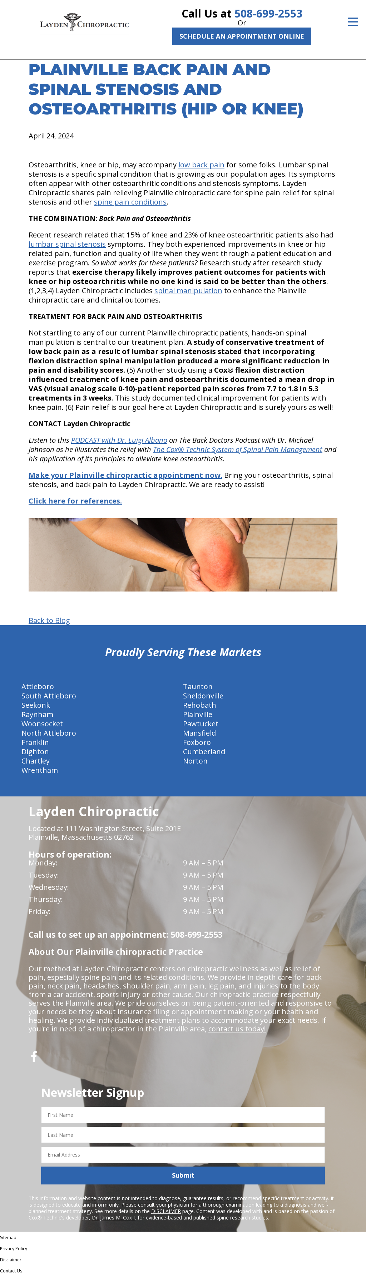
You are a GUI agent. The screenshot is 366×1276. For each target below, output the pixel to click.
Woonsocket (42, 723)
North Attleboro (48, 733)
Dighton (35, 751)
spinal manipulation (188, 290)
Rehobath (199, 705)
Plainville (197, 714)
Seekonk (35, 705)
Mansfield (199, 733)
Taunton (198, 686)
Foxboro (197, 742)
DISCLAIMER (166, 1211)
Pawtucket (200, 723)
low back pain (201, 165)
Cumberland (204, 751)
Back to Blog (49, 620)
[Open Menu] (353, 22)
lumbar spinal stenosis (67, 244)
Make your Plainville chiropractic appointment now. (125, 475)
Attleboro (37, 686)
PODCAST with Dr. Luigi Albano (119, 440)
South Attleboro (48, 696)
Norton (195, 761)
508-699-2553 (268, 13)
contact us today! (237, 1029)
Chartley (35, 761)
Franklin (35, 742)
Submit (183, 1175)
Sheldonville (203, 696)
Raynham (37, 714)
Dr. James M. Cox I (113, 1217)
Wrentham (39, 770)
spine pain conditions (130, 202)
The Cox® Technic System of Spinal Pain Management (237, 449)
